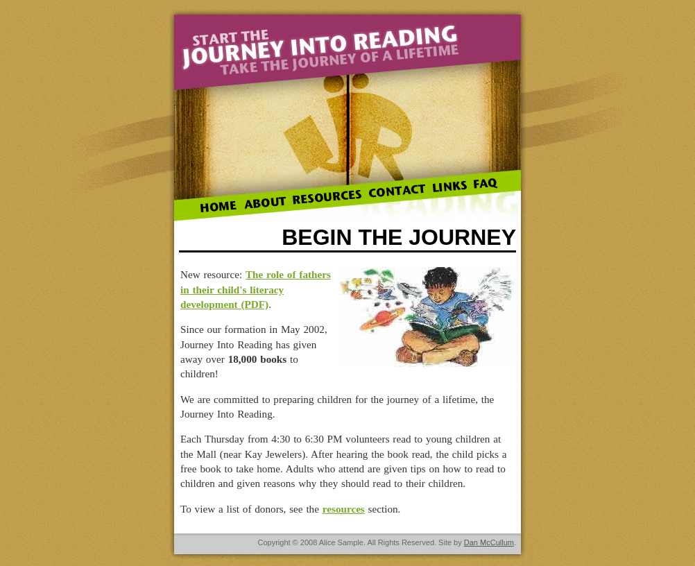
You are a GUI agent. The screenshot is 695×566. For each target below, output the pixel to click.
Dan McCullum (489, 542)
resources (344, 509)
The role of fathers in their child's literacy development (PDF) (255, 289)
